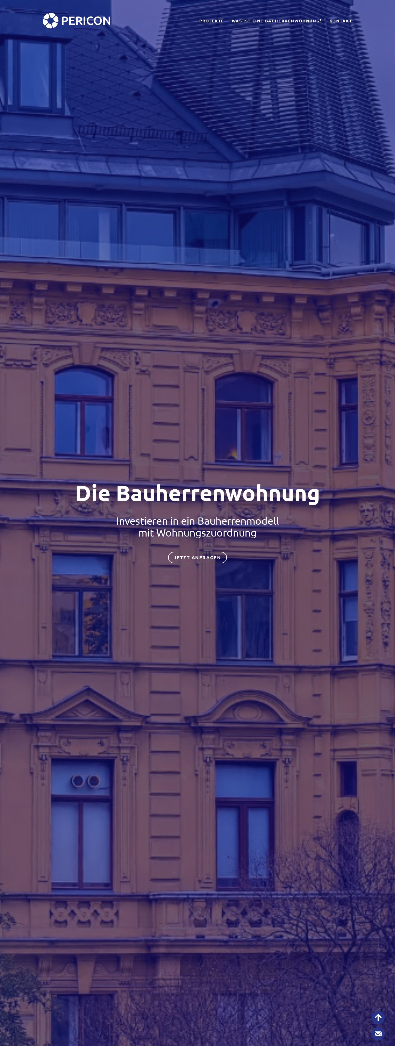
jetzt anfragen (197, 557)
